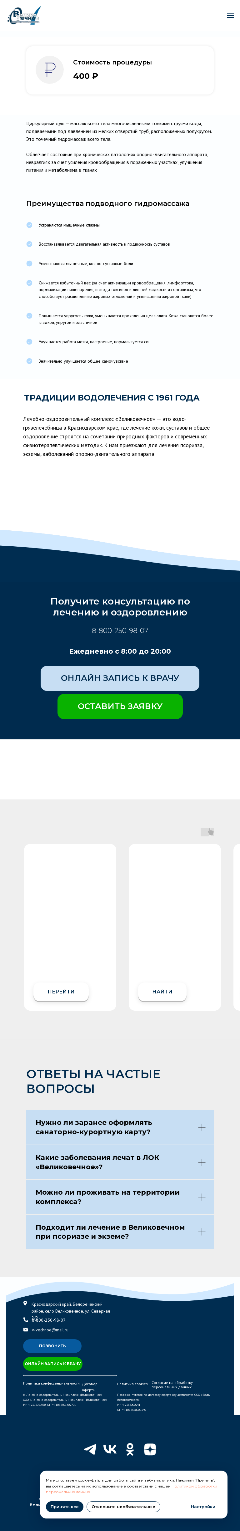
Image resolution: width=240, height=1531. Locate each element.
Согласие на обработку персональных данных (172, 1384)
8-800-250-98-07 (120, 630)
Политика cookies (132, 1383)
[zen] (150, 1449)
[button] (120, 706)
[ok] (130, 1449)
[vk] (110, 1449)
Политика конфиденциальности (51, 1383)
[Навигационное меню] (230, 15)
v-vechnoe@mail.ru (50, 1330)
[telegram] (90, 1449)
